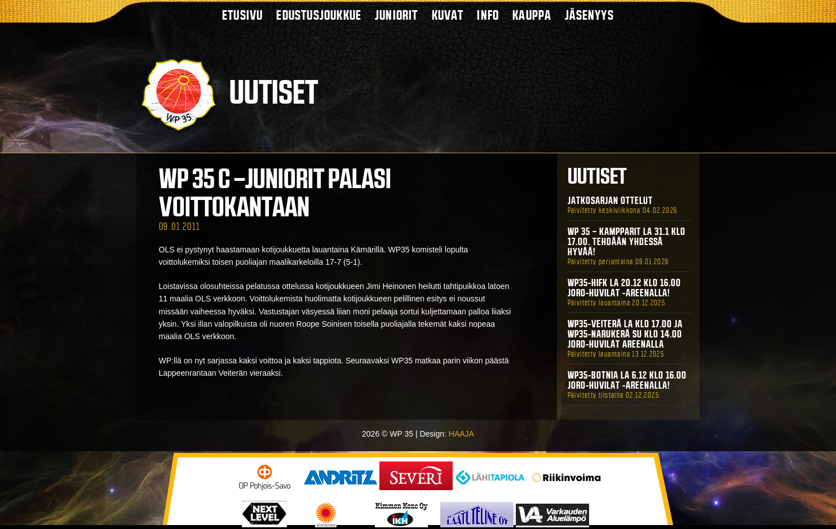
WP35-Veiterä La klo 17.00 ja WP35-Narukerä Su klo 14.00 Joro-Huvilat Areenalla (625, 334)
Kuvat (448, 15)
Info (488, 15)
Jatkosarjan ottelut (610, 200)
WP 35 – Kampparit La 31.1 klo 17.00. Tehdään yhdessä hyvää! (626, 241)
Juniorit (396, 15)
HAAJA (461, 433)
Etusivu (242, 15)
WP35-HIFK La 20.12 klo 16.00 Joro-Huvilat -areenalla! (624, 288)
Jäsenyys (589, 15)
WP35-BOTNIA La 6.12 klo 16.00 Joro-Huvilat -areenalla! (627, 380)
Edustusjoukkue (318, 15)
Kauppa (531, 15)
